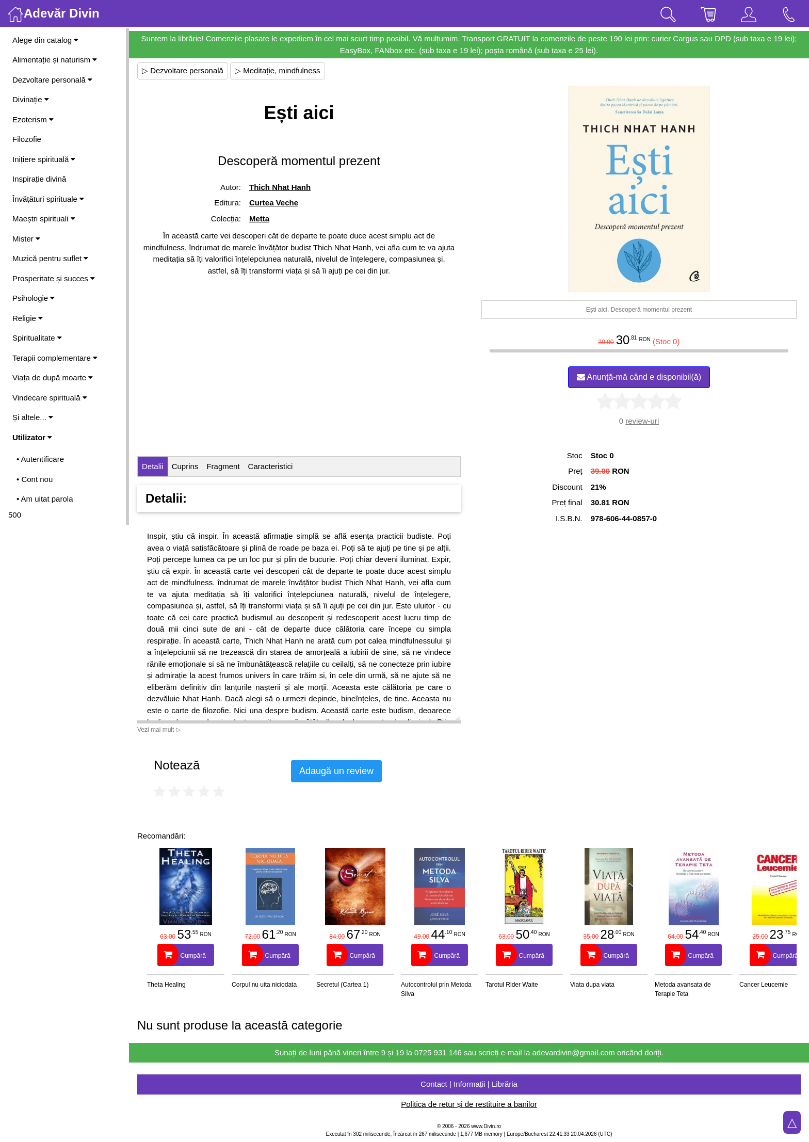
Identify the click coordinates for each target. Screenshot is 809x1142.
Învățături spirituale (48, 199)
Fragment (222, 466)
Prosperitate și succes (53, 278)
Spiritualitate (37, 337)
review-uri (642, 420)
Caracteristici (270, 466)
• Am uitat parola (45, 498)
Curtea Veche (273, 202)
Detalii (153, 466)
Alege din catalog (45, 40)
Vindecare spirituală (49, 397)
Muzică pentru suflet (50, 258)
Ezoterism (33, 119)
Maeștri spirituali (43, 218)
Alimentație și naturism (54, 59)
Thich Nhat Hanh (280, 187)
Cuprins (185, 466)
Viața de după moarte (52, 377)
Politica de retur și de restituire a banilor (469, 1104)
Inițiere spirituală (43, 159)
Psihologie (33, 298)
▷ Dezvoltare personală (182, 70)
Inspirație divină (39, 178)
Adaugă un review (336, 771)
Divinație (30, 99)
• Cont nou (35, 479)
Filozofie (26, 139)
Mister (26, 238)
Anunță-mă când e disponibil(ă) (639, 377)
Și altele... (32, 417)
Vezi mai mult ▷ (159, 729)
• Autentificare (40, 459)
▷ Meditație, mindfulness (277, 70)
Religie (27, 318)
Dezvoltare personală (52, 79)
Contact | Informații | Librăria (468, 1084)
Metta (259, 218)
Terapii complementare (55, 357)
